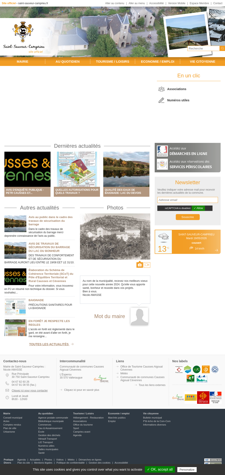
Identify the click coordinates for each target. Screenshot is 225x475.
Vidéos (60, 459)
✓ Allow (198, 208)
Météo (124, 373)
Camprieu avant (81, 431)
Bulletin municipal (152, 417)
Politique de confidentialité (70, 462)
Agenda (77, 435)
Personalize (187, 469)
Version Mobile (176, 3)
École (41, 431)
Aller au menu (137, 3)
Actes (6, 421)
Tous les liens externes (152, 385)
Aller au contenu (114, 3)
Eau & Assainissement (50, 428)
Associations (176, 89)
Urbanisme (9, 431)
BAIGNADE (36, 300)
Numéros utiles (178, 100)
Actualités (35, 459)
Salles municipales (48, 449)
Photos (115, 208)
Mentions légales (43, 462)
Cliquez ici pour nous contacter (30, 390)
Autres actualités (39, 208)
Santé (41, 452)
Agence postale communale (53, 417)
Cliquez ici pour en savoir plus (81, 389)
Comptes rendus (12, 424)
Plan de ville (9, 428)
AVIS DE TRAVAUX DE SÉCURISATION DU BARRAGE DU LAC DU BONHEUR (49, 247)
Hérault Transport (47, 438)
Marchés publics (116, 417)
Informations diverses (154, 424)
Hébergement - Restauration (88, 417)
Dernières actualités (77, 146)
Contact (217, 3)
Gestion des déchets (49, 435)
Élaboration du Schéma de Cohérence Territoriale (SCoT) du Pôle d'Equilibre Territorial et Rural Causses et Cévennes (51, 275)
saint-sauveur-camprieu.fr (33, 3)
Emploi (112, 421)
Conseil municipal (12, 417)
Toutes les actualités (52, 344)
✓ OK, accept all (160, 469)
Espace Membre (199, 3)
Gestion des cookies (100, 462)
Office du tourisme (83, 424)
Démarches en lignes (90, 459)
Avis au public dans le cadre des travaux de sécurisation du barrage (51, 220)
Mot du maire (109, 316)
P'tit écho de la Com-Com (157, 421)
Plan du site (23, 462)
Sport (76, 428)
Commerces (44, 424)
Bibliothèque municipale (51, 421)
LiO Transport (45, 442)
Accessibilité (156, 3)
